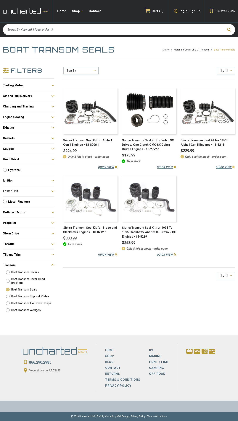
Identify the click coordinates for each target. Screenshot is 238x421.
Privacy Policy (138, 416)
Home (61, 11)
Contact (95, 11)
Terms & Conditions (157, 416)
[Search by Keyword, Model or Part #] (113, 29)
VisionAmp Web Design (117, 416)
